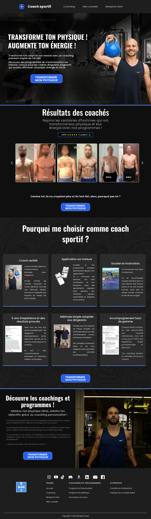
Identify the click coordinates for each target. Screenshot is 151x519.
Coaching (69, 6)
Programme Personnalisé (80, 488)
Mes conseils (90, 6)
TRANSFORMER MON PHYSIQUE (46, 79)
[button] (12, 163)
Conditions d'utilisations (121, 488)
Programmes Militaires (79, 493)
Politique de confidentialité (122, 493)
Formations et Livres (78, 497)
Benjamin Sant (114, 6)
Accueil (49, 488)
